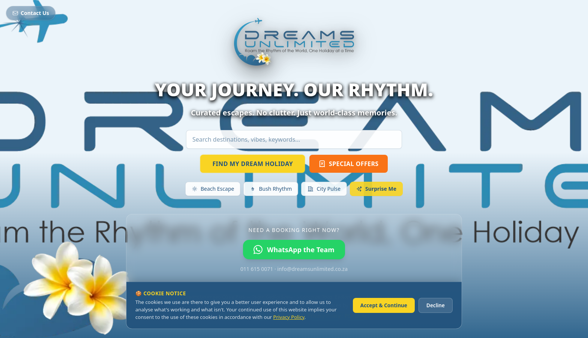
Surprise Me (376, 188)
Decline (435, 305)
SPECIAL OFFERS (348, 164)
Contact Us (30, 12)
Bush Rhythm (271, 188)
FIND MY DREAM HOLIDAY (252, 164)
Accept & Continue (383, 305)
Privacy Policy (288, 317)
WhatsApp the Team (294, 249)
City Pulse (324, 188)
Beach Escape (213, 188)
